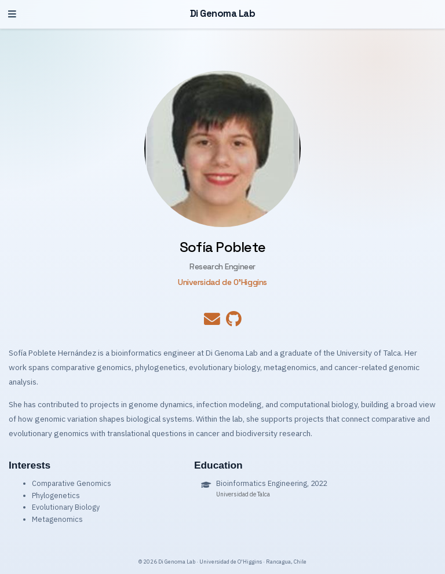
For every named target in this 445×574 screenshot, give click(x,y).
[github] (234, 322)
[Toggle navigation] (12, 14)
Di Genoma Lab (223, 14)
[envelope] (212, 322)
